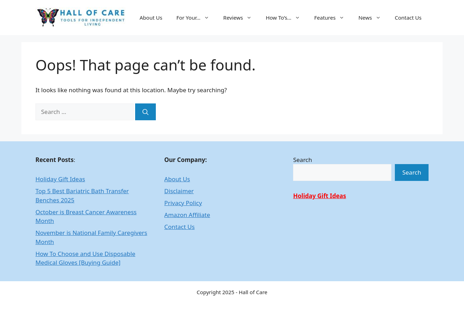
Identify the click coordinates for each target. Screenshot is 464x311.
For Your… (196, 17)
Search (302, 160)
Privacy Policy (183, 203)
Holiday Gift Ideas (60, 179)
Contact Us (408, 17)
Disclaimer (179, 191)
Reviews (241, 17)
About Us (151, 17)
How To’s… (286, 17)
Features (332, 17)
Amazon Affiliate (187, 215)
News (373, 17)
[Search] (145, 111)
